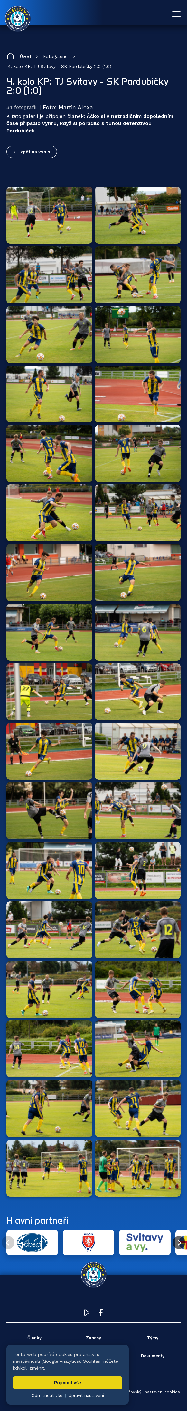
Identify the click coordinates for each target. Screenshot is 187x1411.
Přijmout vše (67, 1382)
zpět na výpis (35, 151)
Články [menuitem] (34, 1337)
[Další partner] (179, 1242)
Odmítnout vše (47, 1395)
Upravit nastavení (86, 1395)
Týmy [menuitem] (152, 1337)
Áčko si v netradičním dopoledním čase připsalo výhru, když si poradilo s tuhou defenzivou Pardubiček (89, 123)
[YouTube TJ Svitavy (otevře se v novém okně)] (86, 1314)
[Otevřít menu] (176, 14)
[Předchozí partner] (8, 1242)
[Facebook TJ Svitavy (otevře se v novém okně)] (101, 1314)
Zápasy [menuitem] (93, 1337)
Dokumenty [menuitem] (152, 1355)
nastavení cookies (162, 1392)
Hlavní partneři (37, 1220)
